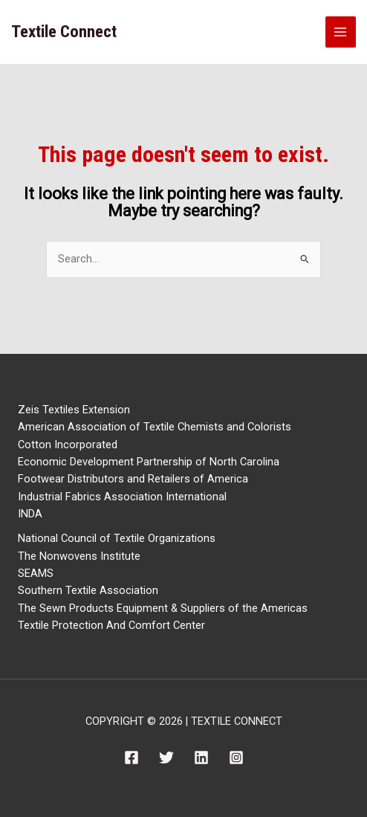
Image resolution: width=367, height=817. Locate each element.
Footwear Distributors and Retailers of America (133, 478)
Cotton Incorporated (67, 444)
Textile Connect (64, 32)
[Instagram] (236, 757)
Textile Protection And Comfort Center (111, 625)
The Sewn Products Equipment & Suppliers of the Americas (163, 608)
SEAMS (35, 573)
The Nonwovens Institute (79, 556)
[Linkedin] (201, 757)
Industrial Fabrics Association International (122, 496)
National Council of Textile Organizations (116, 538)
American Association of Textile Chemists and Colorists (154, 426)
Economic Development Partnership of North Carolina (148, 461)
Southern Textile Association (88, 590)
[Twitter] (166, 757)
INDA (30, 513)
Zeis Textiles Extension (74, 409)
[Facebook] (131, 757)
